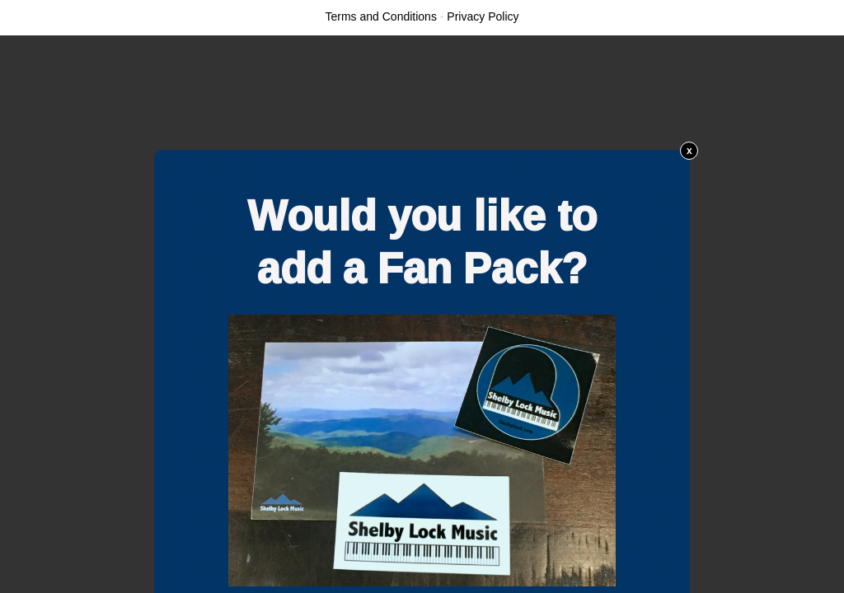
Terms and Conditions (381, 16)
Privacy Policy (482, 16)
